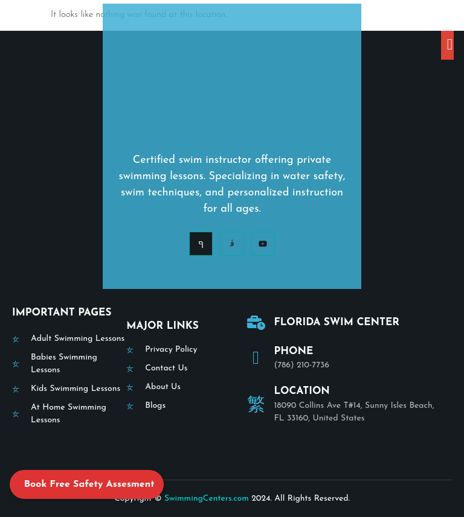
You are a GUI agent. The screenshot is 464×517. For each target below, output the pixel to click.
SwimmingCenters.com (206, 498)
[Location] (256, 404)
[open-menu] (447, 45)
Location (302, 391)
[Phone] (256, 358)
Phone (294, 351)
